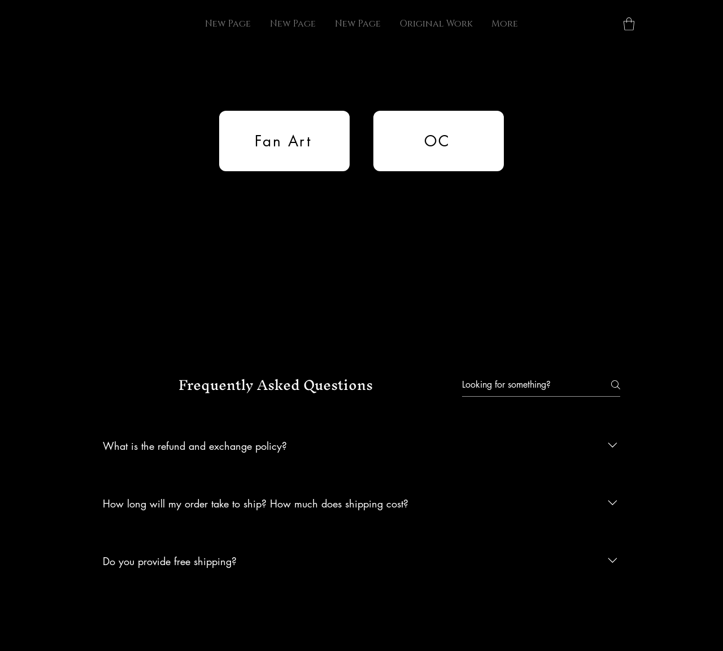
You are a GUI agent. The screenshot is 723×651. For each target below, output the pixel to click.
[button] (629, 24)
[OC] (438, 141)
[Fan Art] (284, 141)
